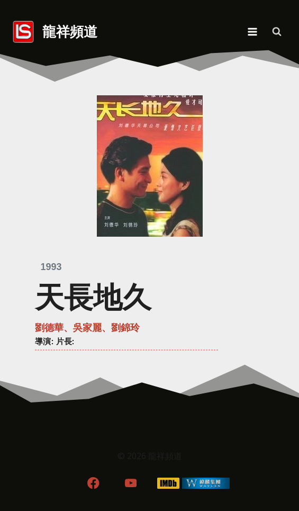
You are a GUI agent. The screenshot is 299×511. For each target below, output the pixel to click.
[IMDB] (168, 483)
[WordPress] (206, 483)
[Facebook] (93, 483)
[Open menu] (252, 31)
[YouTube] (131, 483)
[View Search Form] (276, 31)
